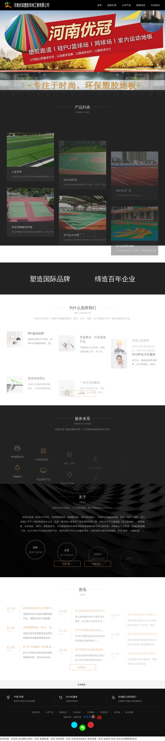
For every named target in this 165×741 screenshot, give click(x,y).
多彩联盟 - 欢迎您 (9, 738)
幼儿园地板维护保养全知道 (90, 621)
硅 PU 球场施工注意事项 (37, 657)
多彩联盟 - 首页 (95, 738)
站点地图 (129, 712)
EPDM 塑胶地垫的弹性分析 (91, 641)
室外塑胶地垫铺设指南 (88, 660)
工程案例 (90, 712)
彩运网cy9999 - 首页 (28, 738)
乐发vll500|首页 (79, 738)
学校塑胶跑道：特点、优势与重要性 (43, 637)
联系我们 (104, 712)
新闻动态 (140, 5)
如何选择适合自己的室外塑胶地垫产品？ (46, 618)
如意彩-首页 (109, 738)
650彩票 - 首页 (63, 738)
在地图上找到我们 (127, 696)
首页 (99, 5)
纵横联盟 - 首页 (47, 738)
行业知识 (155, 5)
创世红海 (111, 5)
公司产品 (126, 5)
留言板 (117, 712)
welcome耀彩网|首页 (126, 738)
